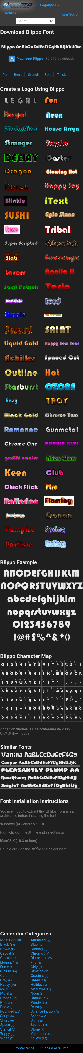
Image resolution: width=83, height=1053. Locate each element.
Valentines (41, 1034)
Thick (61, 75)
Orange (9, 998)
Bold (47, 75)
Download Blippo (25, 59)
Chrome (40, 953)
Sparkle (39, 1025)
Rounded (10, 1011)
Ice (4, 989)
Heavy (8, 985)
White (7, 1038)
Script (7, 1016)
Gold (7, 976)
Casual (7, 953)
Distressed (42, 958)
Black (7, 944)
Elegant (9, 962)
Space (7, 1025)
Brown (7, 949)
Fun (5, 75)
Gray (6, 980)
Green (38, 980)
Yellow (39, 1038)
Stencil (33, 75)
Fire (36, 962)
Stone (37, 1029)
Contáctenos (25, 1048)
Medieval (41, 989)
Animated (40, 940)
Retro (18, 75)
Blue (37, 944)
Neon (37, 993)
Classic (8, 958)
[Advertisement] (41, 890)
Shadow (40, 1016)
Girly (36, 967)
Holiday (39, 985)
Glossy (8, 971)
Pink (6, 1002)
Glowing (40, 971)
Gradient (39, 976)
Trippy (7, 1034)
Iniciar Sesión (69, 14)
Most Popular (10, 940)
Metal (7, 993)
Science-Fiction (45, 1011)
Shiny (37, 1020)
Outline (39, 998)
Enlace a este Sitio (54, 1048)
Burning (39, 949)
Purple (39, 1002)
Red (6, 1007)
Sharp (7, 1020)
